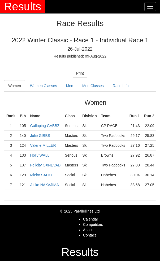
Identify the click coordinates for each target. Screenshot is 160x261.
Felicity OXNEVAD (45, 165)
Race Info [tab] (121, 86)
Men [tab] (69, 86)
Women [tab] (14, 86)
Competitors (93, 224)
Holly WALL (40, 155)
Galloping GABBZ (45, 126)
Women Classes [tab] (43, 86)
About (88, 230)
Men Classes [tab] (93, 86)
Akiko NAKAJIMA (44, 185)
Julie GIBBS (40, 135)
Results (22, 6)
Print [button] (80, 73)
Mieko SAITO (41, 175)
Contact (89, 235)
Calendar (90, 219)
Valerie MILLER (43, 145)
